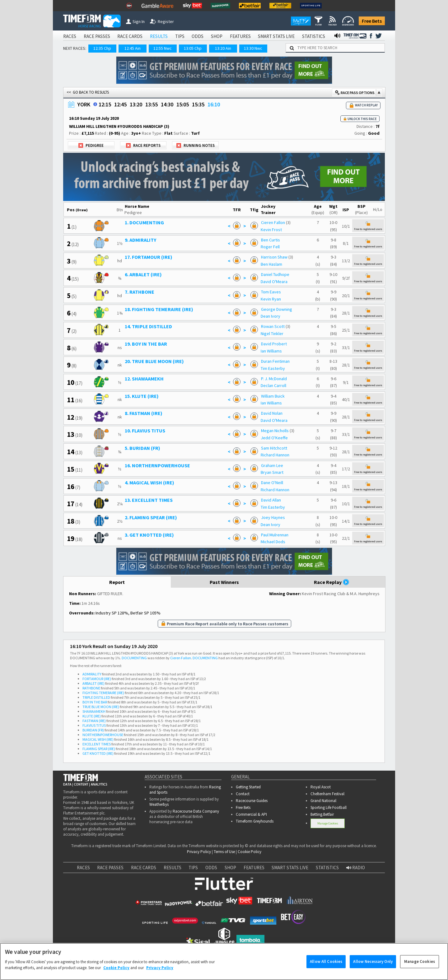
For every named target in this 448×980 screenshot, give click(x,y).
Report (117, 582)
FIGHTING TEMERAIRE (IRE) (103, 692)
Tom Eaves (271, 292)
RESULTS (159, 36)
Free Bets (372, 21)
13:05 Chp (193, 48)
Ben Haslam (271, 264)
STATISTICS (313, 36)
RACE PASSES (97, 36)
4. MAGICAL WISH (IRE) (149, 482)
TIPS (179, 36)
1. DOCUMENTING (144, 222)
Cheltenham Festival (327, 793)
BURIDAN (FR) (93, 730)
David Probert (274, 344)
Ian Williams (271, 351)
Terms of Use (224, 851)
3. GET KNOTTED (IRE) (149, 535)
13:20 (136, 104)
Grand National (323, 800)
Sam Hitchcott (274, 448)
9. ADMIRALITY (140, 240)
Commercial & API (251, 814)
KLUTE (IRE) (91, 716)
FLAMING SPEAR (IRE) (98, 748)
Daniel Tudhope (275, 274)
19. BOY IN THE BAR (146, 344)
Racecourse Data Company (196, 811)
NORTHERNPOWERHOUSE (102, 734)
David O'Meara (274, 281)
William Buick (273, 396)
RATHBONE (91, 688)
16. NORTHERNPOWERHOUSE (157, 465)
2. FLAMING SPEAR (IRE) (151, 517)
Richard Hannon (275, 455)
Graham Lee (272, 465)
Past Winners (224, 582)
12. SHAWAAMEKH (144, 379)
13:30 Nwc (253, 48)
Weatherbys (159, 804)
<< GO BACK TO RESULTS (88, 92)
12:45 (120, 104)
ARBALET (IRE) (93, 683)
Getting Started (248, 787)
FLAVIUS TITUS (94, 725)
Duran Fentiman (275, 361)
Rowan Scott (273, 326)
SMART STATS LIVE (276, 36)
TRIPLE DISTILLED (96, 697)
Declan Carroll (273, 385)
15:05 (182, 104)
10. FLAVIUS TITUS (145, 430)
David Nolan (271, 413)
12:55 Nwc (162, 48)
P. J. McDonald (274, 378)
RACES (69, 36)
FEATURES (240, 36)
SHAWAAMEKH (93, 711)
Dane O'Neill (272, 482)
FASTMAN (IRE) (94, 720)
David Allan (271, 500)
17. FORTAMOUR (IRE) (148, 257)
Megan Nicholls (275, 430)
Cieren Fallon (273, 222)
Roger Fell (270, 247)
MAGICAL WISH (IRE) (98, 739)
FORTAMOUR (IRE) (96, 678)
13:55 (151, 104)
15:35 (198, 104)
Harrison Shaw (274, 257)
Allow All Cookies (326, 968)
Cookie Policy (249, 851)
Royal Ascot (320, 787)
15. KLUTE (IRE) (142, 396)
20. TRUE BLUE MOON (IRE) (154, 361)
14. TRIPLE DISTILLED (148, 326)
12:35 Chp (102, 48)
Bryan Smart (272, 472)
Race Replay (331, 582)
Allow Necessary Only (373, 968)
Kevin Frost (271, 229)
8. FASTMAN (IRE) (143, 413)
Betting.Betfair (322, 814)
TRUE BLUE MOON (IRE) (100, 706)
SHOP (216, 36)
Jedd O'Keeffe (274, 438)
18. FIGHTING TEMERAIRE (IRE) (159, 309)
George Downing (276, 309)
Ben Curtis (270, 240)
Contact (243, 793)
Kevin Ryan (271, 299)
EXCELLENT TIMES (96, 744)
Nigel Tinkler (272, 333)
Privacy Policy (199, 851)
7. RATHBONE (139, 292)
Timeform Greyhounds (254, 821)
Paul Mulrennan (274, 535)
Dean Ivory (270, 316)
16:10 (214, 104)
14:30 (167, 104)
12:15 (105, 104)
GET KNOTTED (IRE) (98, 753)
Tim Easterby (273, 368)
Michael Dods (273, 541)
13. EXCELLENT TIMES (149, 500)
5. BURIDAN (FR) (142, 448)
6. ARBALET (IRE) (143, 274)
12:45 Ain (132, 48)
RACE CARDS (129, 36)
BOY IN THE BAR (94, 702)
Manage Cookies (327, 823)
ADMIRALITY (91, 674)
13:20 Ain (223, 48)
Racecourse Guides (252, 800)
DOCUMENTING (134, 658)
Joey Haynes (273, 517)
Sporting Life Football (328, 807)
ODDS (197, 36)
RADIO (355, 867)
